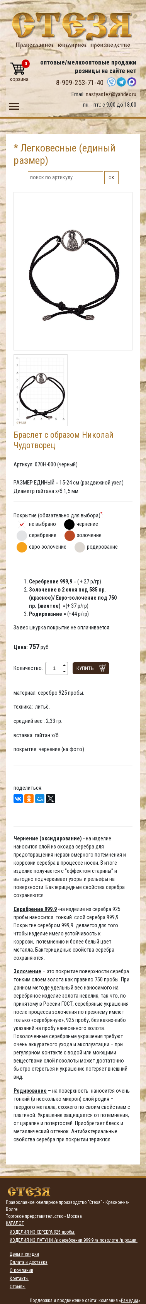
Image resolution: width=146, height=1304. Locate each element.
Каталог (15, 1223)
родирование (102, 546)
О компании (21, 1270)
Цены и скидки (24, 1254)
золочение (89, 535)
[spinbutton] (54, 668)
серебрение (42, 535)
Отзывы (17, 1286)
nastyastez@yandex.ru (111, 94)
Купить (85, 668)
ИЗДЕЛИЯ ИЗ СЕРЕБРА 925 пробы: (42, 1232)
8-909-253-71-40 (80, 82)
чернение (87, 523)
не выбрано (42, 523)
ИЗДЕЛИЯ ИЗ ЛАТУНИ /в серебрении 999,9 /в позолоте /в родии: (74, 1240)
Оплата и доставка (29, 1262)
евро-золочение (47, 546)
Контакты (19, 1278)
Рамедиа (129, 1300)
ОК (111, 177)
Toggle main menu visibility (14, 104)
